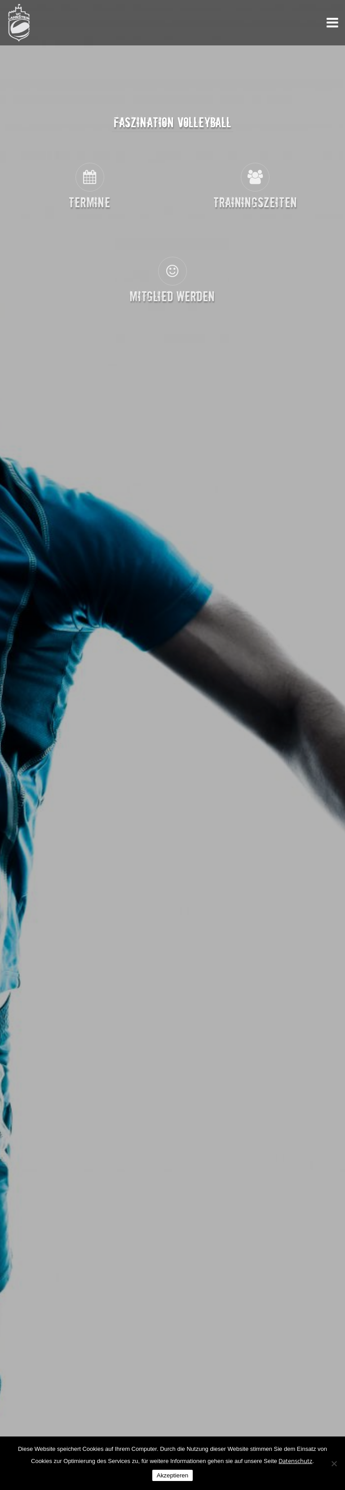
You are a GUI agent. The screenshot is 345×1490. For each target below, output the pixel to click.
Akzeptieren (172, 1475)
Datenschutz (295, 1461)
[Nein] (333, 1463)
